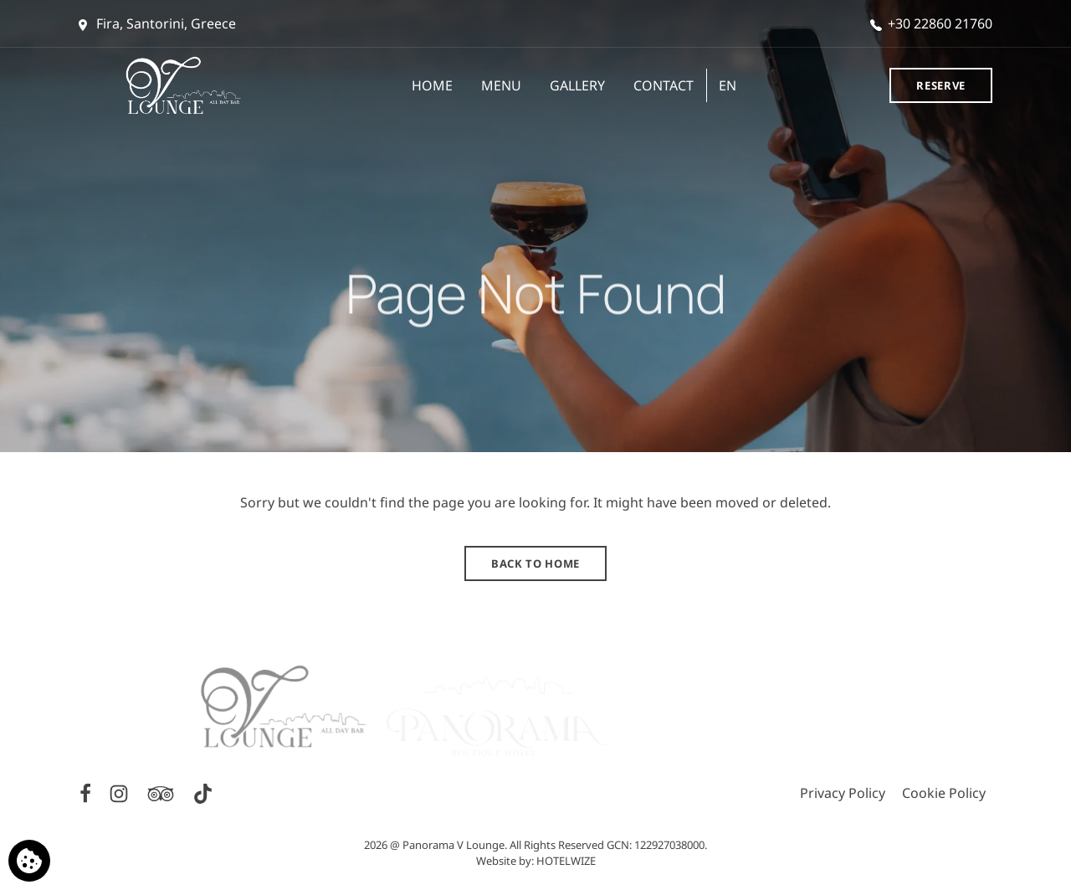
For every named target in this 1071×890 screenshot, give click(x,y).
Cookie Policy (944, 793)
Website (496, 860)
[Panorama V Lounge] (193, 85)
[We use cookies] (29, 861)
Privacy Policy (842, 793)
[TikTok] (202, 792)
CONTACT (663, 85)
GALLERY (577, 85)
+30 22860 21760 (931, 23)
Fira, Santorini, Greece (157, 23)
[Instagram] (120, 792)
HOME (432, 85)
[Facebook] (87, 792)
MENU (501, 85)
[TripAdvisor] (162, 792)
